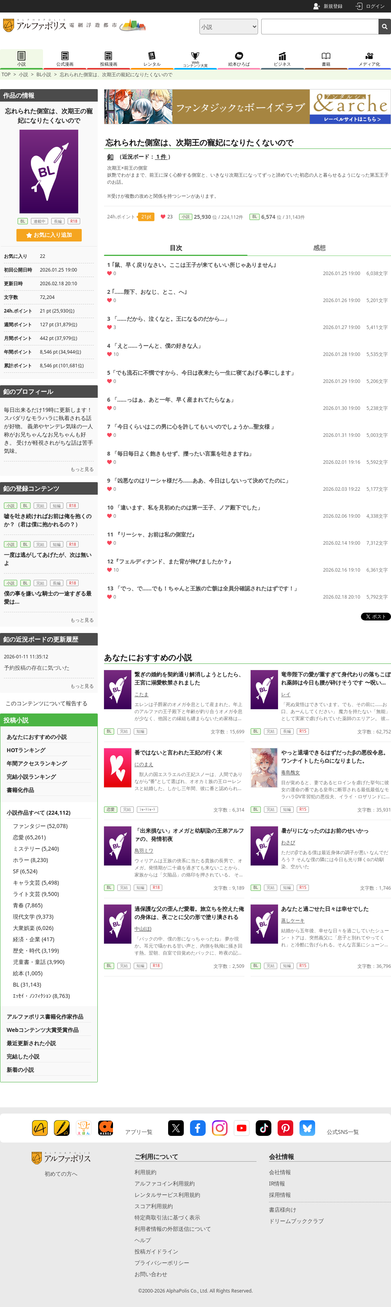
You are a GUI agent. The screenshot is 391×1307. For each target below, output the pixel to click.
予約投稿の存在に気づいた (37, 667)
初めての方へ (61, 1173)
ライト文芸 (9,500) (36, 894)
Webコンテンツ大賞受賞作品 (43, 1029)
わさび (288, 842)
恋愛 (111, 809)
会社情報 (280, 1172)
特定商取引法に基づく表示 (167, 1217)
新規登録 (333, 6)
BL (254, 216)
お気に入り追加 (49, 235)
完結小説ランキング (31, 776)
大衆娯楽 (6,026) (33, 928)
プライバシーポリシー (162, 1262)
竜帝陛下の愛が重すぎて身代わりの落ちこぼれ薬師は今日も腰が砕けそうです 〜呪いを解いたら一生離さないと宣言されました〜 (336, 682)
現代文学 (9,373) (33, 916)
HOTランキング (26, 750)
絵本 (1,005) (28, 973)
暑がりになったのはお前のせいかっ (325, 830)
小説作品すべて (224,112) (38, 812)
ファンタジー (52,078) (40, 826)
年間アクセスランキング (37, 763)
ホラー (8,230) (30, 860)
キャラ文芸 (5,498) (36, 882)
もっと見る (82, 469)
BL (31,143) (27, 984)
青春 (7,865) (28, 905)
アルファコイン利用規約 (165, 1183)
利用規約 (145, 1172)
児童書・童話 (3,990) (39, 961)
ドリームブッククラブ (296, 1221)
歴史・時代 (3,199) (36, 950)
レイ (286, 694)
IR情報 (277, 1183)
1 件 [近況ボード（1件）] (161, 156)
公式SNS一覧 (343, 1131)
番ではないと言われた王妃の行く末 (178, 752)
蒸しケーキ (293, 920)
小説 (23, 74)
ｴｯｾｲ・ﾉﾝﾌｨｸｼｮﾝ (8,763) (41, 995)
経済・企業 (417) (33, 939)
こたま (142, 694)
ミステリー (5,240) (36, 848)
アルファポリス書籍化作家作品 (45, 1016)
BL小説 (43, 74)
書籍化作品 (20, 790)
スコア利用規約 (154, 1206)
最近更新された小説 (31, 1043)
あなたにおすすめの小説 (37, 736)
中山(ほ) (143, 928)
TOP (6, 74)
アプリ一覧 (138, 1131)
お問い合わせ (151, 1274)
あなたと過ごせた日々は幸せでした (325, 908)
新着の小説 (20, 1069)
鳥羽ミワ (144, 850)
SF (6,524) (25, 871)
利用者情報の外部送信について (173, 1228)
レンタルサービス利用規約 (167, 1194)
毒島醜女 (290, 772)
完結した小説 (23, 1056)
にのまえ (144, 764)
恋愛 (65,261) (29, 837)
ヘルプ (143, 1240)
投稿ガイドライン (156, 1251)
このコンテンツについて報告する (46, 703)
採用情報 (280, 1194)
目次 (176, 247)
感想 (319, 247)
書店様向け (282, 1209)
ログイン (375, 6)
